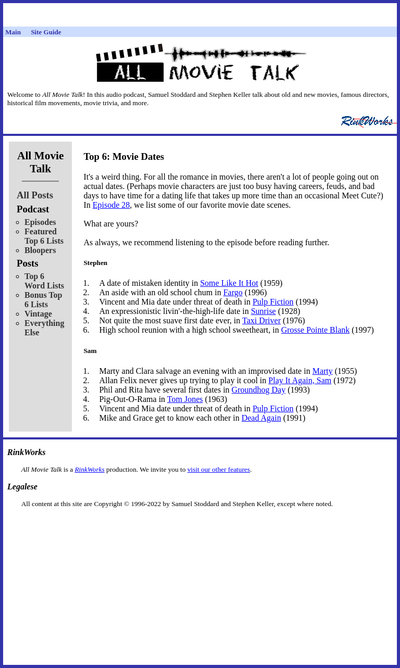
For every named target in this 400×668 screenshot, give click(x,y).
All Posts (35, 195)
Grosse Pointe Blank (315, 329)
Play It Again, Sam (299, 380)
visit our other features (219, 469)
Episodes (40, 222)
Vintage (38, 313)
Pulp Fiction (273, 301)
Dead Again (261, 417)
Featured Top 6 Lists (44, 236)
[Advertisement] (200, 524)
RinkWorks (89, 469)
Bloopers (40, 250)
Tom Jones (185, 399)
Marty (322, 371)
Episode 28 (111, 204)
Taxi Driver (261, 320)
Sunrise (263, 311)
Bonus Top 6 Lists (43, 300)
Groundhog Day (259, 389)
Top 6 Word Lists (44, 281)
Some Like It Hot (229, 283)
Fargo (233, 292)
